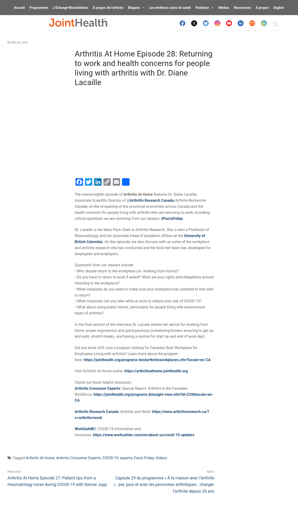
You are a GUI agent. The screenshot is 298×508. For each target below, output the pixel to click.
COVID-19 (111, 458)
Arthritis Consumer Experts (78, 458)
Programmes (38, 8)
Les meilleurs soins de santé (170, 8)
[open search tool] (275, 24)
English (278, 8)
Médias (224, 8)
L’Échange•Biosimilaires (70, 8)
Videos (161, 458)
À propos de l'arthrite (108, 8)
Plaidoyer (204, 8)
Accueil (19, 8)
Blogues (136, 8)
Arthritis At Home (40, 458)
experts (126, 458)
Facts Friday (144, 458)
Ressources (242, 8)
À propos (262, 8)
